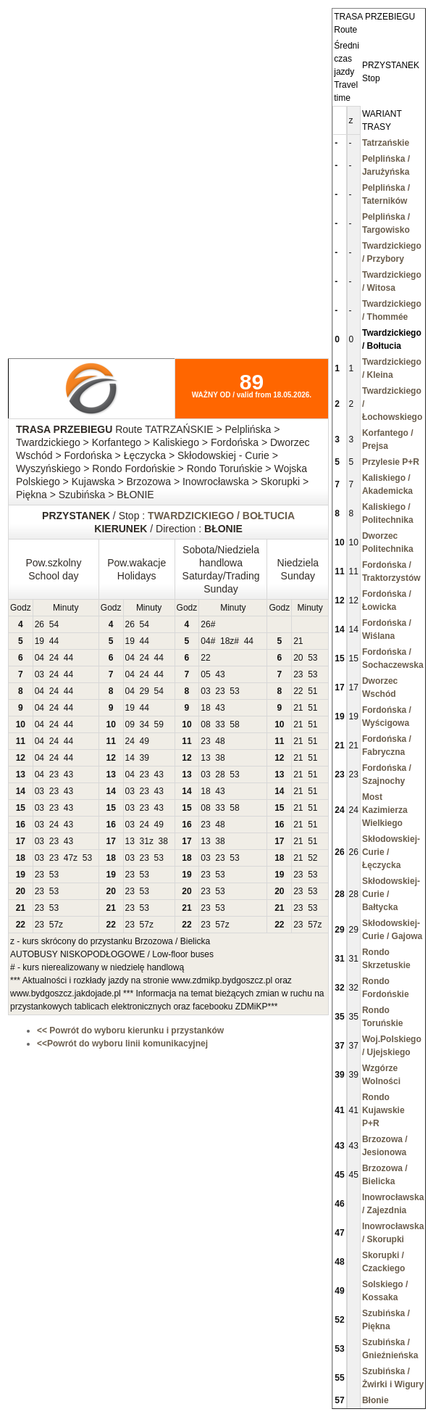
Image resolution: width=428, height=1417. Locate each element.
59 (159, 724)
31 (144, 841)
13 (205, 758)
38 (220, 758)
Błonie (375, 1400)
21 (298, 641)
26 (39, 624)
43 (220, 674)
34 (144, 724)
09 (130, 724)
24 (54, 658)
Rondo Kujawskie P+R (383, 1110)
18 (225, 641)
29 (144, 691)
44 (54, 641)
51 (312, 691)
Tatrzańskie (385, 143)
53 (312, 658)
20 (298, 658)
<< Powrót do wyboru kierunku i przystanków (130, 1030)
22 (205, 658)
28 (220, 774)
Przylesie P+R (390, 462)
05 (205, 674)
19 (39, 641)
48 (220, 741)
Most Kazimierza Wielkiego (385, 810)
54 (54, 624)
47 (68, 858)
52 (312, 858)
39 (144, 758)
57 (54, 925)
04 (205, 641)
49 (144, 741)
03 (39, 674)
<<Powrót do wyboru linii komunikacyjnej (122, 1043)
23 (298, 674)
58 (234, 724)
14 (130, 758)
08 (205, 724)
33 (220, 724)
